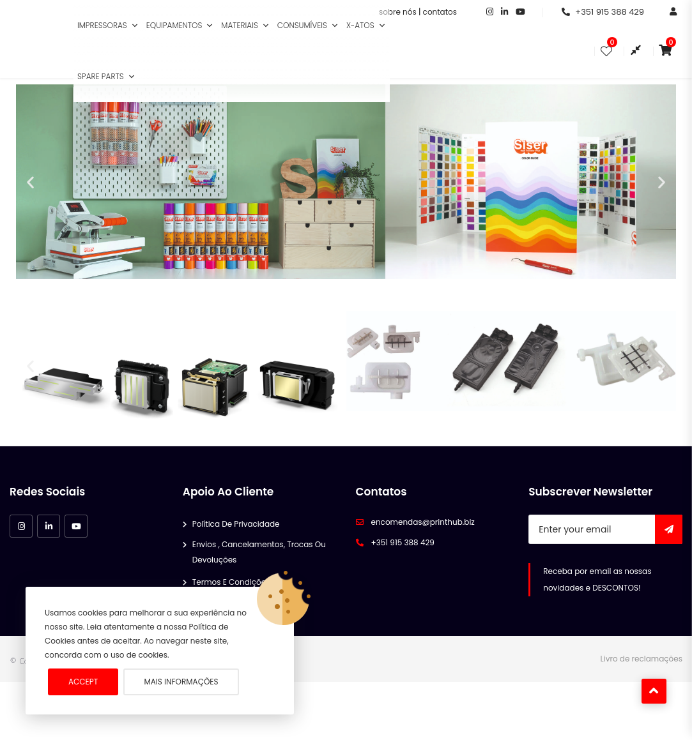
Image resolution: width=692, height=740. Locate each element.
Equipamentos (180, 25)
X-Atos (366, 25)
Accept (83, 681)
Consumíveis (308, 25)
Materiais (245, 25)
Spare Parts (106, 76)
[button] (135, 25)
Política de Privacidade (236, 556)
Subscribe (668, 562)
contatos (440, 11)
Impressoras (108, 25)
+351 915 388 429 (603, 12)
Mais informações (181, 681)
